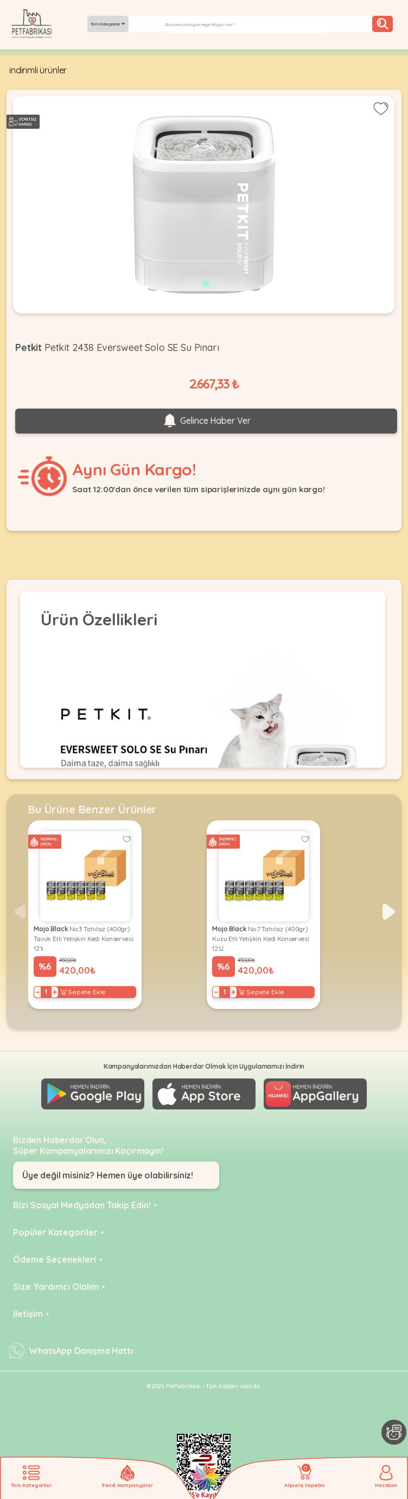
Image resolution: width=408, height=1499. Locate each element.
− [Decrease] (37, 992)
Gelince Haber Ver (206, 421)
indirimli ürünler (38, 70)
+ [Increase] (55, 992)
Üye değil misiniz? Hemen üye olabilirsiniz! (107, 1175)
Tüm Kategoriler (108, 24)
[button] (388, 912)
